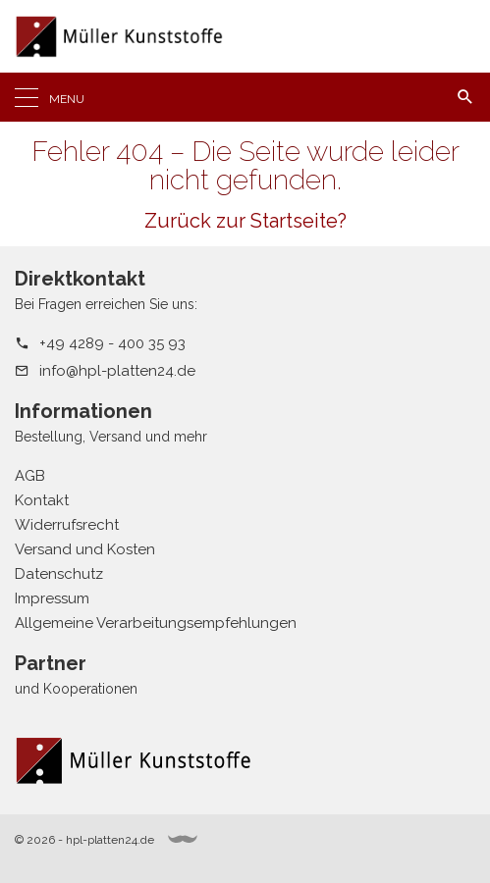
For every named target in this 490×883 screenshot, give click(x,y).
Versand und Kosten (85, 549)
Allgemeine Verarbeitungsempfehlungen (156, 623)
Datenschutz (59, 574)
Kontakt (42, 500)
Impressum (52, 598)
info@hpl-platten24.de (117, 371)
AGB (30, 476)
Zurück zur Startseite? (245, 221)
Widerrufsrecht (67, 525)
